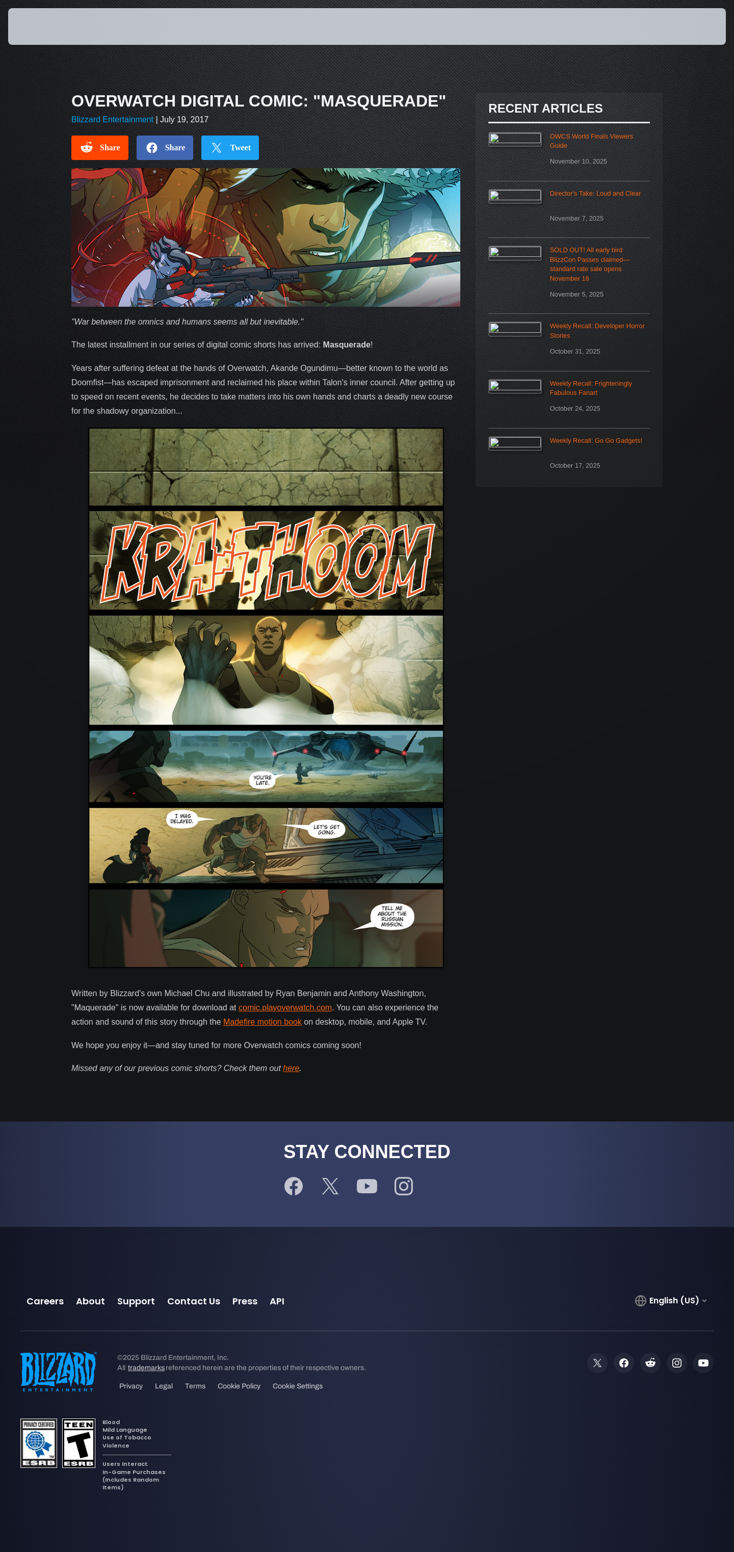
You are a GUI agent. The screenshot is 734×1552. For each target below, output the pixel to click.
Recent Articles (545, 108)
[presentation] (46, 26)
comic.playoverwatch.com (285, 1007)
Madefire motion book (262, 1022)
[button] (688, 26)
